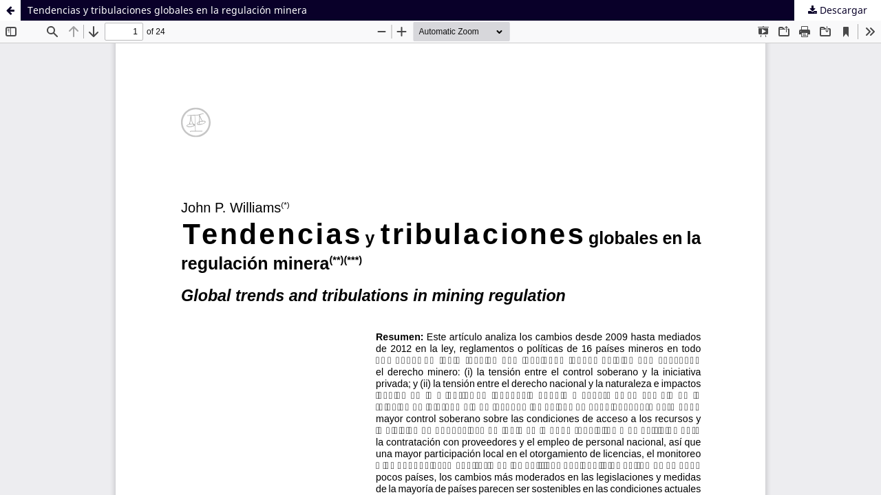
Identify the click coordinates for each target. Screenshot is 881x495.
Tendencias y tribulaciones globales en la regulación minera (167, 9)
